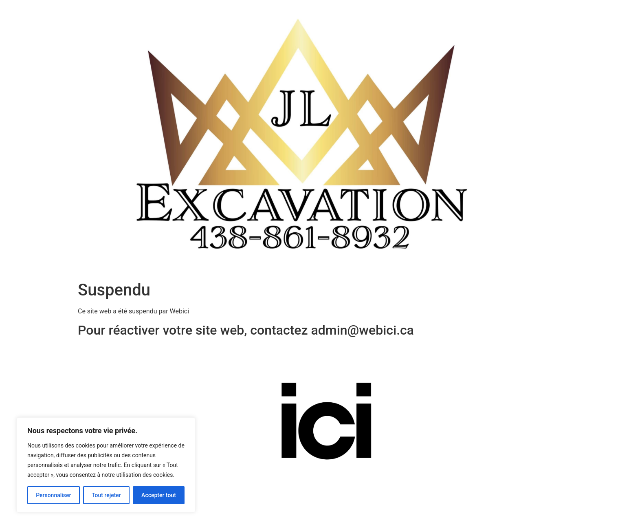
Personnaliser (53, 495)
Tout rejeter (106, 495)
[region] (106, 465)
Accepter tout (158, 495)
